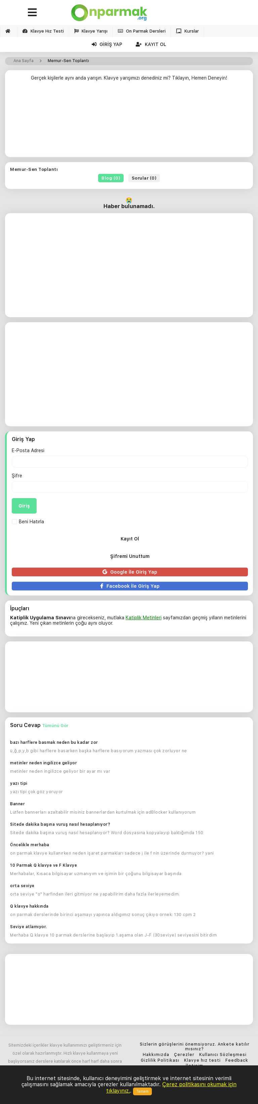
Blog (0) (110, 178)
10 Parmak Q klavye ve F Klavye (43, 865)
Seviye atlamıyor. (28, 926)
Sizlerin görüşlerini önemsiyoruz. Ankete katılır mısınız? (195, 1046)
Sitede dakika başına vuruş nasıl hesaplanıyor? (60, 824)
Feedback (236, 1060)
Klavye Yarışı (91, 31)
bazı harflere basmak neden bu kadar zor (54, 742)
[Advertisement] (129, 121)
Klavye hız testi (202, 1060)
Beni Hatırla (28, 521)
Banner (17, 804)
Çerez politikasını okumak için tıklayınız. (171, 1087)
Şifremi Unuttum (129, 556)
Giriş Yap (107, 44)
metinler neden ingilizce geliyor (43, 763)
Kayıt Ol (151, 44)
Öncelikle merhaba (29, 845)
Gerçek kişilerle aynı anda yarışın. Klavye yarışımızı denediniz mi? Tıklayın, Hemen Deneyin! (129, 78)
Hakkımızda (156, 1055)
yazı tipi (19, 783)
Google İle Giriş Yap (129, 572)
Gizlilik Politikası (160, 1060)
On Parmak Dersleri (142, 31)
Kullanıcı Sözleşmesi (223, 1055)
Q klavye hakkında (29, 906)
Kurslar (187, 31)
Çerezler (184, 1055)
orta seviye (22, 885)
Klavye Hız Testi (43, 31)
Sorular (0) (144, 178)
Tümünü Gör (55, 725)
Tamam (142, 1091)
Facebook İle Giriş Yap (130, 586)
